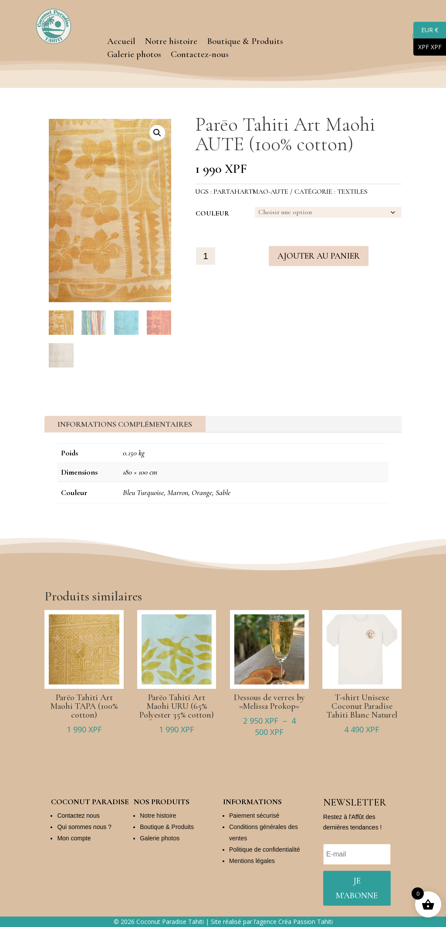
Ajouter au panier (318, 255)
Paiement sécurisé (254, 815)
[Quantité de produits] (205, 255)
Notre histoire (171, 42)
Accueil (121, 42)
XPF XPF (427, 47)
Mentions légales (252, 860)
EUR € (425, 30)
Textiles (352, 191)
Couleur (212, 213)
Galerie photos (134, 55)
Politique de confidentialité (264, 849)
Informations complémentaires (124, 424)
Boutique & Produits (245, 42)
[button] (157, 133)
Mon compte (74, 838)
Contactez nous (78, 815)
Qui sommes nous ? (84, 826)
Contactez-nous (200, 55)
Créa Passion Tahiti (305, 921)
